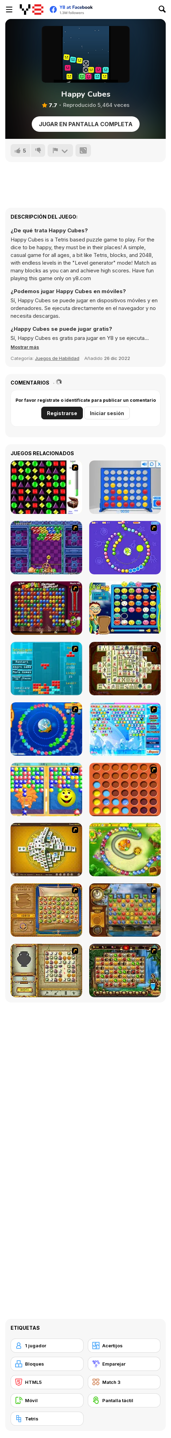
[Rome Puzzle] (125, 970)
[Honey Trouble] (125, 849)
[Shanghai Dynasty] (125, 668)
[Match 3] (124, 1382)
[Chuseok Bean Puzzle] (125, 608)
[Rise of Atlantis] (46, 910)
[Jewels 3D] (46, 487)
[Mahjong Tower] (46, 849)
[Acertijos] (124, 1346)
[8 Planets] (125, 547)
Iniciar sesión (107, 413)
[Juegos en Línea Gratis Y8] (31, 9)
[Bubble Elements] (125, 729)
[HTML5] (47, 1382)
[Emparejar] (124, 1364)
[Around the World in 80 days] (125, 910)
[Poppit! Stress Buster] (46, 608)
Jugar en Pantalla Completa (86, 124)
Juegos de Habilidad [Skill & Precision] (57, 358)
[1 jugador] (47, 1346)
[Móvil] (47, 1400)
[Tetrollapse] (46, 668)
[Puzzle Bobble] (46, 547)
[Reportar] (60, 150)
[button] (25, 347)
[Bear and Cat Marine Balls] (46, 729)
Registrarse (62, 413)
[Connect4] (125, 789)
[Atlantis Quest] (46, 970)
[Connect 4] (125, 487)
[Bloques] (47, 1364)
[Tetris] (47, 1419)
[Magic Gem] (46, 789)
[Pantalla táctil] (124, 1400)
